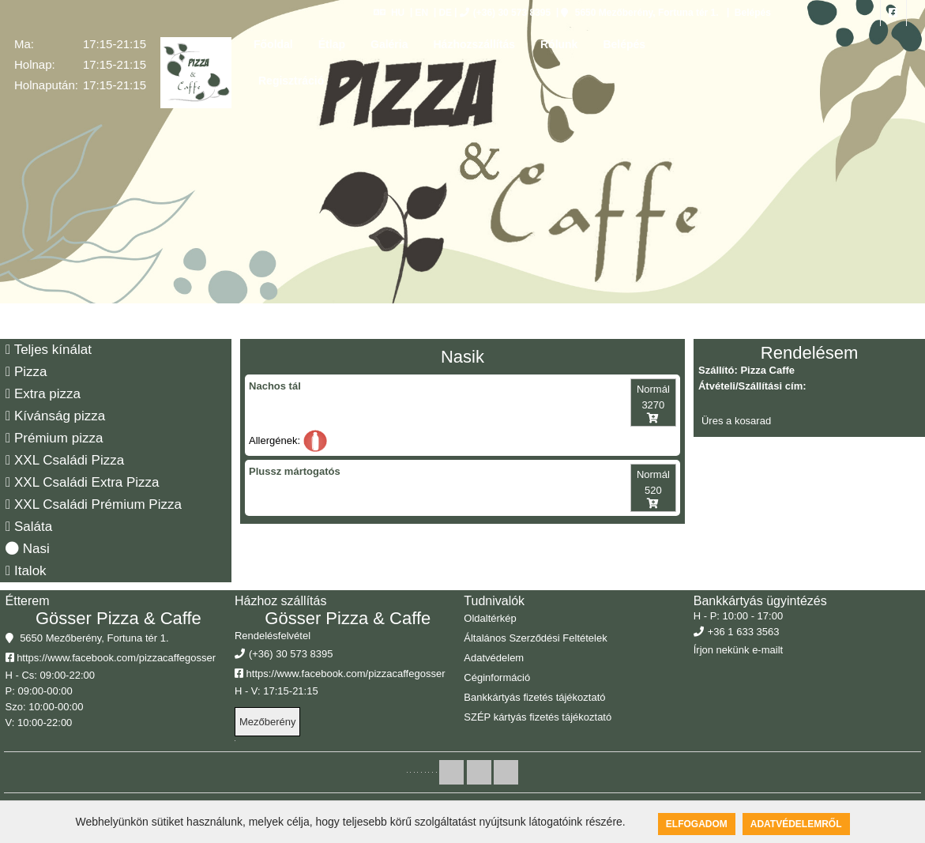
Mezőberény (267, 722)
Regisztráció (291, 80)
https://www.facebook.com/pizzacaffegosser (111, 658)
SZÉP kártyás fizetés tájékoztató (537, 717)
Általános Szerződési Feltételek (535, 638)
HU (389, 12)
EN (421, 12)
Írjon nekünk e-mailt (738, 650)
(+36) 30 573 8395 (505, 12)
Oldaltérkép (490, 618)
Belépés (750, 12)
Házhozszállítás (473, 44)
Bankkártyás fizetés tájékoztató (534, 697)
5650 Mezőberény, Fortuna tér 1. (639, 12)
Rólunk (558, 44)
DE (445, 12)
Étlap (331, 44)
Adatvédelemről (796, 824)
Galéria (389, 44)
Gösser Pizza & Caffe (118, 618)
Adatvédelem (494, 658)
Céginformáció (497, 677)
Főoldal (273, 44)
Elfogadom (697, 824)
